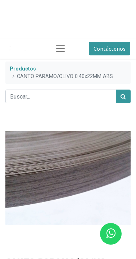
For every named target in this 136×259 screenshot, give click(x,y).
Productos (23, 69)
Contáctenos (110, 48)
